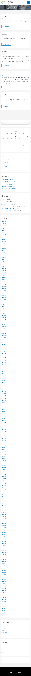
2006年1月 (3, 608)
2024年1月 (3, 279)
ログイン (3, 646)
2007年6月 (3, 577)
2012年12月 (3, 442)
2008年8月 (3, 545)
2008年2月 (3, 559)
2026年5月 (3, 221)
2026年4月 (3, 223)
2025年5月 (3, 243)
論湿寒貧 (3, 204)
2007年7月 (3, 574)
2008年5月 (3, 552)
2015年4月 (3, 389)
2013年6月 (3, 431)
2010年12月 (3, 483)
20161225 (4, 34)
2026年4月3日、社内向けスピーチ (9, 181)
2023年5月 (3, 295)
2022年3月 (3, 326)
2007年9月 (3, 570)
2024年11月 (3, 257)
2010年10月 (3, 487)
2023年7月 (3, 290)
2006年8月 (3, 592)
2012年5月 (3, 445)
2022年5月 (3, 322)
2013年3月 (3, 436)
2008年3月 (3, 556)
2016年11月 (3, 357)
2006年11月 (3, 586)
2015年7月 (3, 382)
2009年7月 (3, 521)
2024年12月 (3, 255)
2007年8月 (3, 572)
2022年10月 (3, 311)
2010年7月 (3, 494)
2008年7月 (3, 548)
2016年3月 (3, 371)
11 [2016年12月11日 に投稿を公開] (27, 138)
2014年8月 (3, 407)
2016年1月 (3, 375)
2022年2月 (3, 328)
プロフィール (18, 672)
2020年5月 (3, 335)
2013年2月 (3, 438)
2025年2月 (3, 250)
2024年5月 (3, 270)
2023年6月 (3, 293)
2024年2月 (3, 277)
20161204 (4, 94)
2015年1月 (3, 395)
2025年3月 (3, 248)
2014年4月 (3, 416)
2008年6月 (3, 550)
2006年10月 (4, 588)
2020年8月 (3, 333)
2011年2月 (3, 478)
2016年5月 (3, 366)
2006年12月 (4, 583)
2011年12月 (3, 456)
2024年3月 (3, 275)
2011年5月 (3, 472)
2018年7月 (3, 346)
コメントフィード (5, 650)
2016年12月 (3, 355)
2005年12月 (3, 610)
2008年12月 (4, 536)
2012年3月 (3, 449)
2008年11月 (3, 539)
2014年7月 (3, 409)
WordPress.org (4, 652)
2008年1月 (3, 561)
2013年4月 (3, 434)
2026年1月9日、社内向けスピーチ (8, 186)
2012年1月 (3, 454)
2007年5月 (3, 579)
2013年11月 (3, 425)
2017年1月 (3, 353)
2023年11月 (3, 284)
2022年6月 (3, 319)
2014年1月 (3, 422)
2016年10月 (3, 360)
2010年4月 (3, 501)
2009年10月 (4, 514)
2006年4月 (3, 601)
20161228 (4, 16)
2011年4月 (3, 474)
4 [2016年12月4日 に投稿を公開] (27, 136)
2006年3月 (3, 603)
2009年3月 (3, 530)
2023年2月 (3, 302)
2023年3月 (3, 299)
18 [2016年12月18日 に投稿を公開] (27, 140)
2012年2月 (3, 451)
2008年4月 (3, 554)
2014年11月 (3, 400)
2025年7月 (3, 239)
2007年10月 (4, 568)
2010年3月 (3, 503)
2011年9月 (3, 463)
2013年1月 (3, 440)
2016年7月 (3, 364)
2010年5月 (3, 498)
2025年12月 (3, 230)
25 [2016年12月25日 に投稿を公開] (27, 143)
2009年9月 (3, 516)
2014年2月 (3, 420)
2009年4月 (3, 527)
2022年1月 (3, 331)
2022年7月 (3, 317)
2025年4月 (3, 246)
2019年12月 (3, 340)
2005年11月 (3, 612)
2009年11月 (3, 512)
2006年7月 (3, 595)
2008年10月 (4, 541)
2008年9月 (3, 543)
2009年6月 (3, 523)
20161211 (4, 73)
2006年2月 (3, 606)
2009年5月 (3, 525)
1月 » (6, 148)
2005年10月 (4, 615)
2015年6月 (3, 384)
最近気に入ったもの (5, 162)
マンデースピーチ (5, 159)
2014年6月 (3, 411)
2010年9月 (3, 489)
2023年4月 (3, 297)
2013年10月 (3, 427)
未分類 (2, 164)
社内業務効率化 (4, 166)
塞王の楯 (3, 199)
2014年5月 (3, 413)
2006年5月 (3, 599)
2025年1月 (3, 252)
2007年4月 (3, 581)
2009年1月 (3, 534)
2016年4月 (3, 369)
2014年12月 (3, 398)
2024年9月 (3, 261)
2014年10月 (3, 402)
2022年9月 (3, 313)
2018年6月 (3, 349)
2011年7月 (3, 467)
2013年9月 (3, 429)
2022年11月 (3, 308)
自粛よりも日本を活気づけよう (8, 210)
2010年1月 (3, 507)
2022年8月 (3, 315)
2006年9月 (3, 590)
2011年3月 (3, 476)
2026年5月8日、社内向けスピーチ (9, 179)
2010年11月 (3, 485)
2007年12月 (3, 563)
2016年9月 (3, 362)
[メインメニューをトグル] (28, 2)
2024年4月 (3, 273)
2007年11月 (3, 565)
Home (11, 672)
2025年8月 (3, 237)
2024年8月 (3, 264)
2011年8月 (3, 465)
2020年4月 (3, 337)
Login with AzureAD (5, 660)
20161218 (4, 52)
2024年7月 (3, 266)
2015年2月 (3, 393)
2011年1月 (3, 480)
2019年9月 (3, 344)
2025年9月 (3, 234)
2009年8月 (3, 518)
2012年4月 (3, 447)
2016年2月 (3, 373)
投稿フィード (4, 648)
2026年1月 (3, 228)
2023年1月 (3, 304)
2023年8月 (3, 288)
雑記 (2, 18)
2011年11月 (3, 458)
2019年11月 (3, 342)
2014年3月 (3, 418)
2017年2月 (3, 351)
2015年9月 (3, 378)
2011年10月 (3, 460)
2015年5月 (3, 387)
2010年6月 (3, 496)
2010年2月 (3, 505)
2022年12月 (3, 306)
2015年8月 (3, 380)
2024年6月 (3, 268)
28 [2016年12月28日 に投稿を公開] (11, 145)
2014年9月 (3, 404)
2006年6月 (3, 597)
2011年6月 (3, 469)
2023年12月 (3, 281)
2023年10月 (4, 286)
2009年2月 (3, 532)
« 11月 (2, 148)
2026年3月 (3, 226)
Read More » (6, 26)
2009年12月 (3, 510)
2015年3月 (3, 391)
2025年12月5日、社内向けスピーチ (9, 188)
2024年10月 (3, 259)
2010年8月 (3, 492)
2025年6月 (3, 241)
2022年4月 (3, 324)
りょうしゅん (10, 204)
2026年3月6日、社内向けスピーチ (9, 184)
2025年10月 (3, 232)
